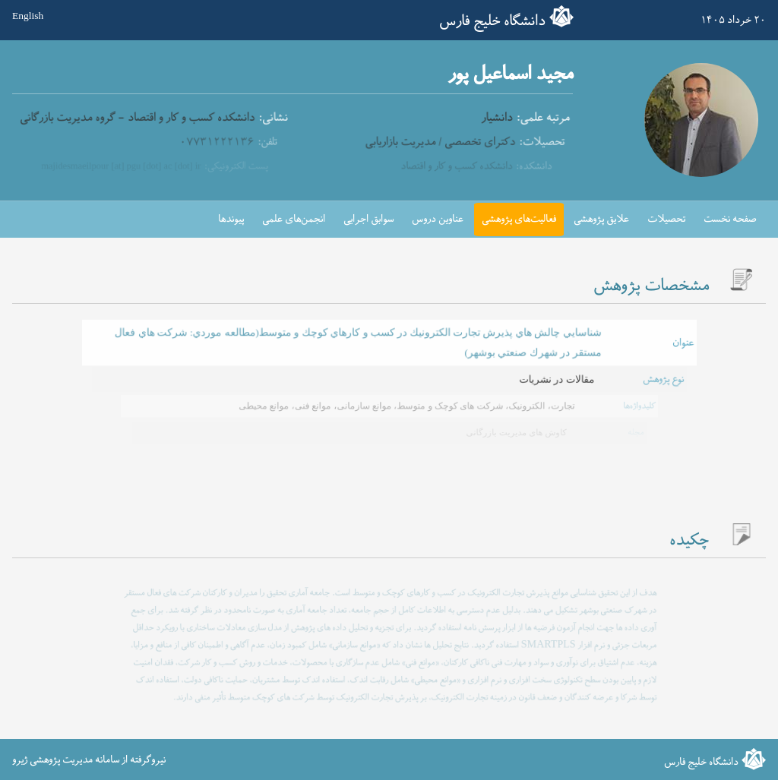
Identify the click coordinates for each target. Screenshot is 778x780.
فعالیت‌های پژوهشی (519, 219)
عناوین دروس (437, 219)
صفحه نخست (730, 219)
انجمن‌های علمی (293, 219)
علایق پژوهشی (601, 219)
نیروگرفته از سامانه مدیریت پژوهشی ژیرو (89, 760)
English (27, 16)
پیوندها (231, 219)
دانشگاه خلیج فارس (492, 21)
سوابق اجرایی (368, 219)
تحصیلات (666, 219)
